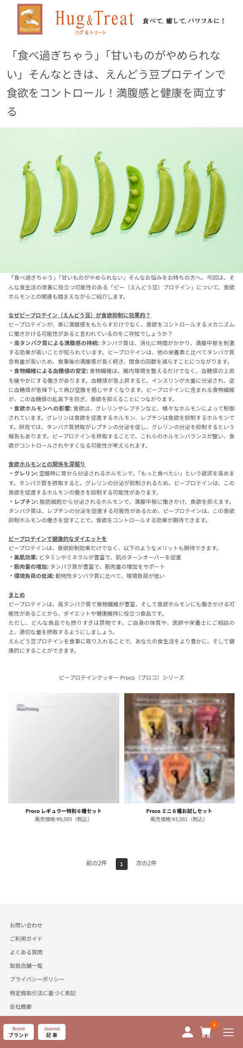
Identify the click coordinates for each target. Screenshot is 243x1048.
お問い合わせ (26, 925)
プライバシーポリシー (37, 979)
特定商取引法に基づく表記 (43, 993)
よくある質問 (26, 952)
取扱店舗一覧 (26, 966)
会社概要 (21, 1006)
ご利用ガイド (26, 939)
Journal (51, 1032)
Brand (18, 1032)
